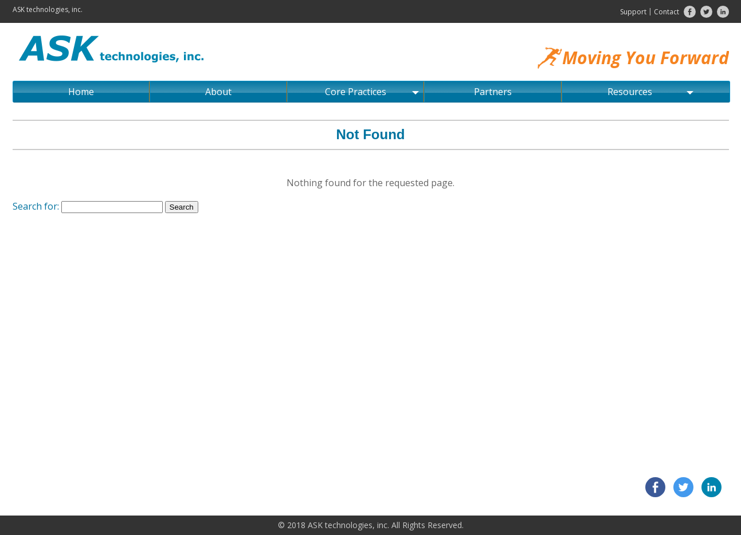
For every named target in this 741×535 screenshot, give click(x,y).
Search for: (36, 206)
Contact (666, 12)
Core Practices (372, 91)
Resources (650, 91)
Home (81, 91)
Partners (493, 91)
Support (633, 12)
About (218, 91)
